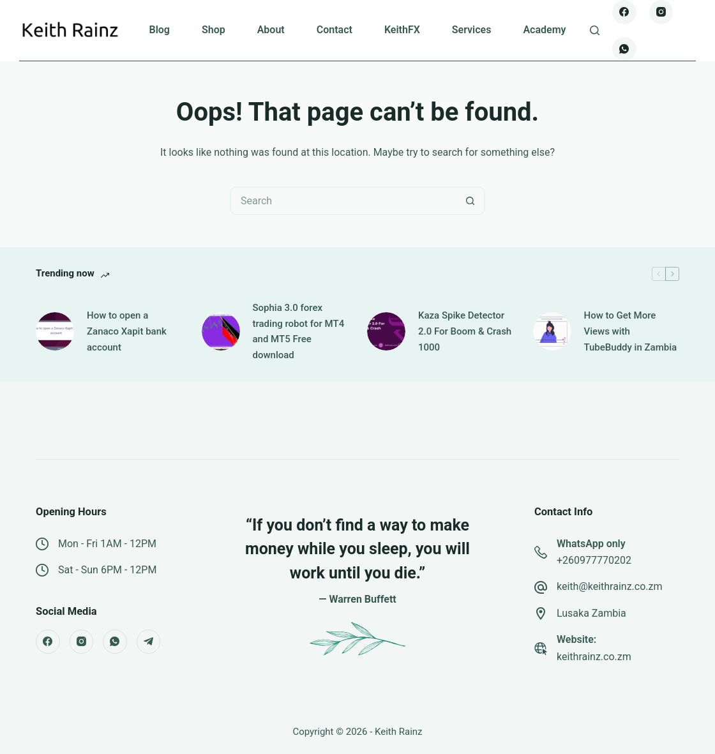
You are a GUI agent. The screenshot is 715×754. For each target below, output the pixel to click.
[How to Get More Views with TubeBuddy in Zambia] (552, 331)
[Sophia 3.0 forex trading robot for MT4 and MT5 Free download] (221, 331)
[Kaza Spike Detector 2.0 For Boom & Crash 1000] (386, 331)
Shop (213, 30)
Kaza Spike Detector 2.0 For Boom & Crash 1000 (464, 331)
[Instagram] (661, 12)
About (271, 30)
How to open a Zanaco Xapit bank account (127, 331)
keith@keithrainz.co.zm (610, 586)
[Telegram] (149, 642)
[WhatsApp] (624, 49)
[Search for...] (343, 200)
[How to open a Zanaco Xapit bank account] (55, 331)
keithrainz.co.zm (594, 657)
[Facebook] (624, 12)
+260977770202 (594, 560)
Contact (334, 30)
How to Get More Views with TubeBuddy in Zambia (630, 331)
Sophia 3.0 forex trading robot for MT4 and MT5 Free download (299, 331)
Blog (159, 30)
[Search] (594, 30)
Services (472, 30)
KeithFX (402, 30)
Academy (544, 30)
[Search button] (470, 200)
